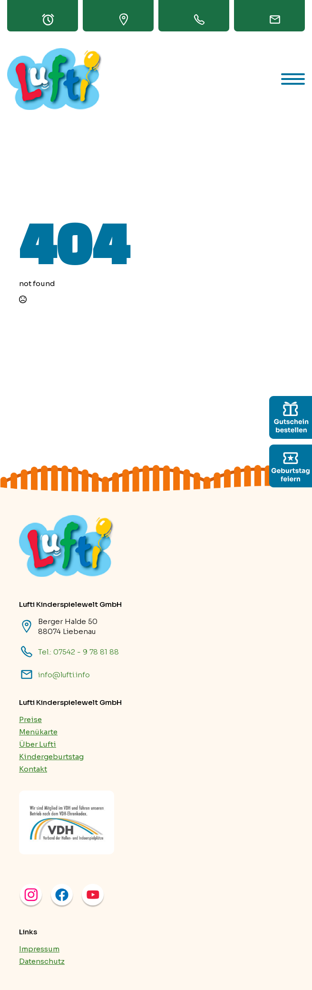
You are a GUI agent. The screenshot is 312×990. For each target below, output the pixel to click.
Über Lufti (37, 744)
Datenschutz (42, 961)
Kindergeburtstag (51, 756)
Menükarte (38, 731)
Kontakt (33, 768)
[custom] (290, 417)
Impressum (39, 948)
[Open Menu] (293, 79)
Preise (30, 719)
